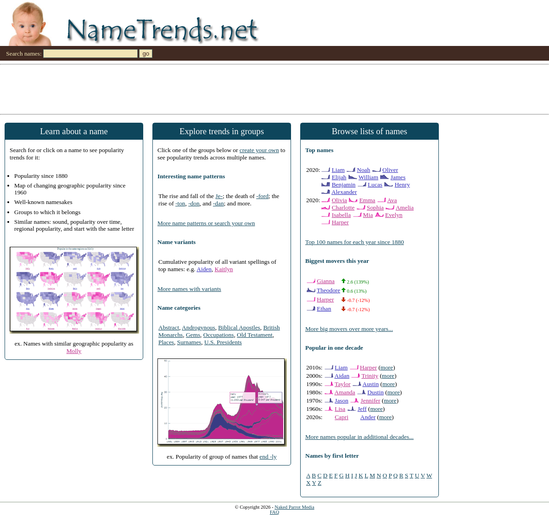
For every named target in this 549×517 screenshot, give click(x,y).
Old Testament (255, 334)
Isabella (341, 214)
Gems (193, 334)
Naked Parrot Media (294, 507)
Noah (363, 169)
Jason (341, 400)
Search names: (23, 53)
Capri (341, 417)
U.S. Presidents (223, 342)
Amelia (405, 207)
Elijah (339, 177)
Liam (338, 169)
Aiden (204, 269)
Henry (402, 184)
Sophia (375, 207)
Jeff (362, 408)
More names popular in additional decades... (359, 436)
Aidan (342, 375)
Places (166, 342)
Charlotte (343, 207)
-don (193, 203)
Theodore (328, 290)
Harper (340, 222)
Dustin (375, 392)
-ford (262, 196)
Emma (367, 200)
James (398, 177)
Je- (219, 196)
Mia (368, 214)
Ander (367, 417)
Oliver (390, 169)
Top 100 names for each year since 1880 (354, 242)
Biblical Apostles (239, 327)
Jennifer (371, 400)
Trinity (370, 375)
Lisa (340, 408)
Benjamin (344, 184)
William (368, 177)
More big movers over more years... (349, 328)
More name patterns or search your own (206, 223)
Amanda (345, 392)
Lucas (375, 184)
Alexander (344, 191)
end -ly (267, 456)
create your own (259, 150)
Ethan (324, 308)
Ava (392, 200)
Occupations (218, 334)
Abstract (168, 327)
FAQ (275, 512)
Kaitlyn (224, 269)
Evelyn (394, 214)
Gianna (326, 281)
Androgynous (198, 327)
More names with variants (189, 288)
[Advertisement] (274, 88)
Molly (74, 350)
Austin (371, 384)
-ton (180, 203)
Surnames (189, 342)
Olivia (339, 200)
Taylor (343, 384)
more (387, 367)
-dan (218, 203)
